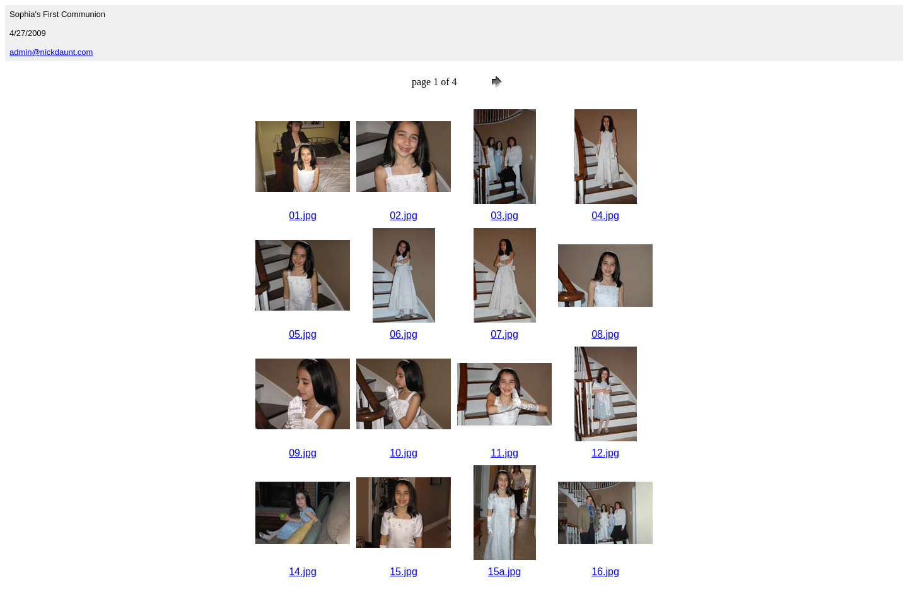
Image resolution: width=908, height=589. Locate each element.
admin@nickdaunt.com (51, 52)
